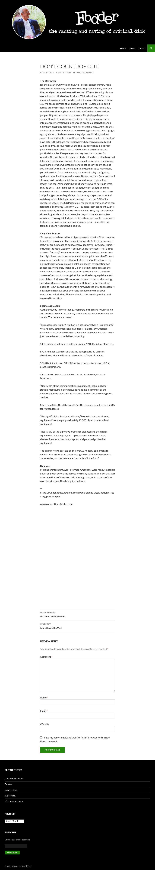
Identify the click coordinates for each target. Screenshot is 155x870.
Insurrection (11, 790)
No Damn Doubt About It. (77, 614)
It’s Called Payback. (14, 801)
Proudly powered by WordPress (18, 866)
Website (44, 724)
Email (43, 710)
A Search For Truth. (14, 778)
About (123, 48)
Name (44, 697)
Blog (132, 48)
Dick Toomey (64, 72)
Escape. (8, 784)
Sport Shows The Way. (77, 625)
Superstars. (10, 795)
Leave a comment (84, 72)
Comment (46, 656)
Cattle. (142, 48)
